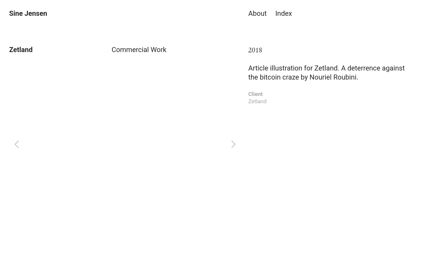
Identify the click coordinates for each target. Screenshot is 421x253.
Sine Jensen (28, 13)
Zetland (326, 68)
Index (283, 13)
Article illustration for (281, 68)
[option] (125, 144)
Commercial (130, 50)
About (257, 13)
